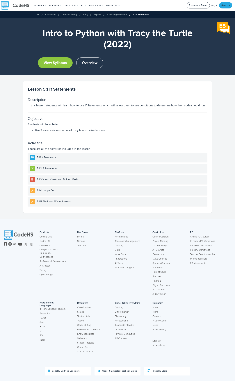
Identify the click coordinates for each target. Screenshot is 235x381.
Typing (43, 270)
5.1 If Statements (141, 14)
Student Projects (85, 342)
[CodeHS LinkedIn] (14, 244)
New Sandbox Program (52, 308)
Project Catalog (160, 241)
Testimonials (83, 316)
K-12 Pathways (159, 245)
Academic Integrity (124, 267)
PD (191, 232)
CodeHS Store (157, 370)
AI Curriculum (159, 294)
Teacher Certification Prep (203, 254)
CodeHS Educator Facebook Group (117, 370)
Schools (81, 241)
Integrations (121, 258)
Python (43, 317)
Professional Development (53, 261)
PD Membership (198, 263)
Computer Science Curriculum (49, 251)
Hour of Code (159, 272)
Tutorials (156, 280)
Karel (42, 339)
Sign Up (225, 5)
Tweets (80, 320)
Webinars (82, 338)
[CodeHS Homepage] (16, 5)
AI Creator (45, 265)
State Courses (159, 258)
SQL (42, 335)
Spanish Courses (161, 263)
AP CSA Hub (158, 289)
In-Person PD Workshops (202, 241)
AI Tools (119, 263)
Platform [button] (55, 5)
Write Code (120, 254)
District (80, 236)
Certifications (46, 256)
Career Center (84, 347)
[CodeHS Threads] (31, 244)
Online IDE (45, 241)
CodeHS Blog (84, 325)
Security (156, 340)
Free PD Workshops (200, 249)
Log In (214, 5)
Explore (97, 14)
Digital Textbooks (161, 285)
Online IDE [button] (96, 5)
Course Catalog (69, 14)
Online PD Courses (199, 236)
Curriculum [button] (71, 5)
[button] (40, 5)
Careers (156, 316)
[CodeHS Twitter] (26, 244)
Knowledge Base (85, 333)
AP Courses (158, 249)
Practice (156, 276)
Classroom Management (127, 241)
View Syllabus (55, 63)
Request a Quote (198, 5)
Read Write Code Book (88, 329)
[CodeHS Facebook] (5, 244)
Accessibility (158, 345)
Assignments (121, 236)
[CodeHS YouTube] (20, 244)
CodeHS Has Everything (127, 303)
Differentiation (122, 311)
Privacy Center (159, 320)
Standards (157, 267)
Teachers (81, 245)
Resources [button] (113, 5)
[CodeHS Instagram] (10, 244)
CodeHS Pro (46, 245)
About (155, 307)
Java (42, 322)
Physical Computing (125, 333)
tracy (85, 14)
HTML (43, 326)
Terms (155, 325)
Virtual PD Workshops (201, 245)
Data (117, 249)
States (80, 311)
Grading (119, 245)
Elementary (158, 254)
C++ (41, 331)
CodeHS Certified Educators (64, 370)
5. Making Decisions (117, 14)
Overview (89, 63)
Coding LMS (46, 236)
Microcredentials (198, 258)
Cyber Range (46, 274)
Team (155, 311)
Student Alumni (85, 351)
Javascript (45, 313)
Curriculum (50, 14)
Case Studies (84, 307)
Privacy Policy (159, 329)
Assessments (121, 320)
